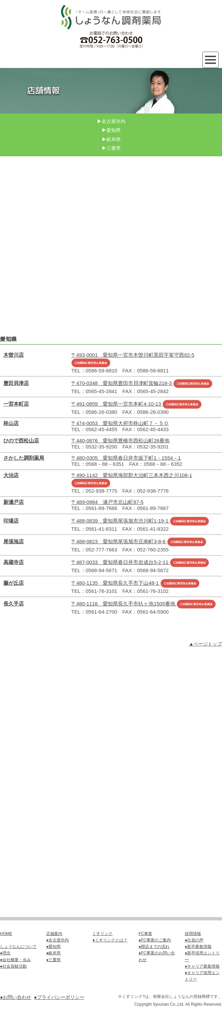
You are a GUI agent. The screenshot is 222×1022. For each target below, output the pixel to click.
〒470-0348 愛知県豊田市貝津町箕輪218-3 (142, 383)
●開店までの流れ (154, 946)
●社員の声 (194, 940)
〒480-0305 (126, 458)
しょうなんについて (18, 946)
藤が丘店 (13, 583)
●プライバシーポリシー (59, 997)
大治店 (11, 475)
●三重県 (53, 959)
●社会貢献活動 (13, 966)
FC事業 (145, 933)
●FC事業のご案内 (155, 940)
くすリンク (102, 933)
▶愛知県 (111, 130)
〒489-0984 (107, 502)
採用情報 (193, 933)
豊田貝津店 (16, 383)
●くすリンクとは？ (109, 940)
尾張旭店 (13, 541)
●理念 (5, 953)
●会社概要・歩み (15, 959)
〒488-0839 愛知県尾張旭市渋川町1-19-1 (140, 521)
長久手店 (13, 603)
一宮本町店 (16, 404)
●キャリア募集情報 (202, 966)
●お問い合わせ (15, 997)
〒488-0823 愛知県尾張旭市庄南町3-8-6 (138, 541)
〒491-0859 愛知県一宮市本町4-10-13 (136, 404)
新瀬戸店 (13, 502)
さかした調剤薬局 (23, 458)
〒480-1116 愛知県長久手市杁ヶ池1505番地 (143, 603)
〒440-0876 (120, 440)
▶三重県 (111, 148)
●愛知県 (53, 946)
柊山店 (11, 423)
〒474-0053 (120, 423)
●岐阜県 (53, 953)
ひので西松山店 (21, 440)
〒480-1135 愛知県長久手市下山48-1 (135, 583)
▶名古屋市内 (111, 121)
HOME (6, 933)
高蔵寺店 (13, 562)
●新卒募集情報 (198, 946)
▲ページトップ (205, 644)
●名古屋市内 (57, 940)
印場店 (11, 521)
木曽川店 (13, 355)
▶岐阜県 (111, 139)
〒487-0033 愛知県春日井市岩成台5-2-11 (140, 562)
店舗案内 (54, 933)
